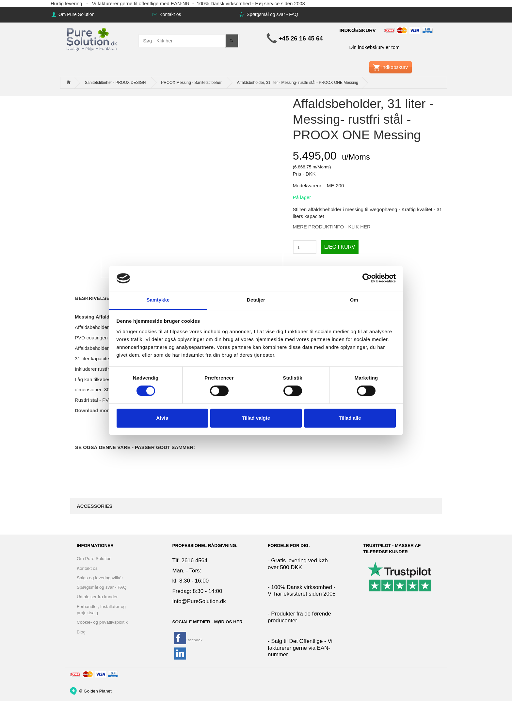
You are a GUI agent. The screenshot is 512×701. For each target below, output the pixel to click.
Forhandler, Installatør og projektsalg (101, 609)
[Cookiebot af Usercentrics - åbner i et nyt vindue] (367, 278)
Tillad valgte (256, 418)
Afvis (162, 418)
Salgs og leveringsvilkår (100, 577)
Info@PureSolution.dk (199, 601)
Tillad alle (350, 418)
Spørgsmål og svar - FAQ (271, 14)
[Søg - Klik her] (231, 40)
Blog (81, 632)
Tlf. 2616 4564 (190, 560)
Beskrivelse (92, 298)
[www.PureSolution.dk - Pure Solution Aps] (92, 38)
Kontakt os (169, 14)
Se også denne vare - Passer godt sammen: (135, 447)
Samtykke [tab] (158, 300)
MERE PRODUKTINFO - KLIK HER (332, 226)
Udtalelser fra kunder (97, 596)
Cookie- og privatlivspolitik (102, 622)
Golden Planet (98, 691)
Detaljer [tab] (256, 300)
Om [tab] (354, 300)
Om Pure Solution (75, 14)
